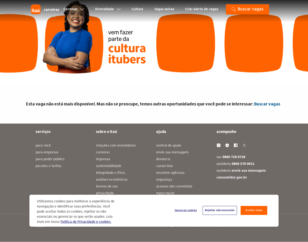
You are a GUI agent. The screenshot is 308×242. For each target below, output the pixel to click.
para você (43, 145)
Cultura (137, 12)
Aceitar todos (254, 210)
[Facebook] (236, 145)
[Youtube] (227, 145)
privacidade (105, 193)
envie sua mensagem (172, 152)
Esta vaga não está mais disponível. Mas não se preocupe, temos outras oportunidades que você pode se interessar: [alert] (153, 104)
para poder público (50, 159)
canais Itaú (164, 166)
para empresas (47, 152)
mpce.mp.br (165, 193)
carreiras (103, 152)
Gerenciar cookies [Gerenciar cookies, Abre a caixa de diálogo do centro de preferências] (186, 210)
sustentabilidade (108, 166)
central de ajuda (168, 145)
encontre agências (170, 173)
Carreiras (73, 12)
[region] (154, 211)
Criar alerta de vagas (201, 12)
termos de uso (107, 186)
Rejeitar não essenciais (220, 210)
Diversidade (108, 12)
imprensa (103, 159)
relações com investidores (116, 145)
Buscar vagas (267, 104)
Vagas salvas (164, 12)
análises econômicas (112, 180)
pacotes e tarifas (48, 166)
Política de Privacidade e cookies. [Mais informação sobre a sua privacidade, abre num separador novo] (86, 222)
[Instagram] (218, 145)
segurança (164, 180)
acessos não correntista (174, 186)
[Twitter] (244, 145)
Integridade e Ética (110, 173)
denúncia (163, 159)
